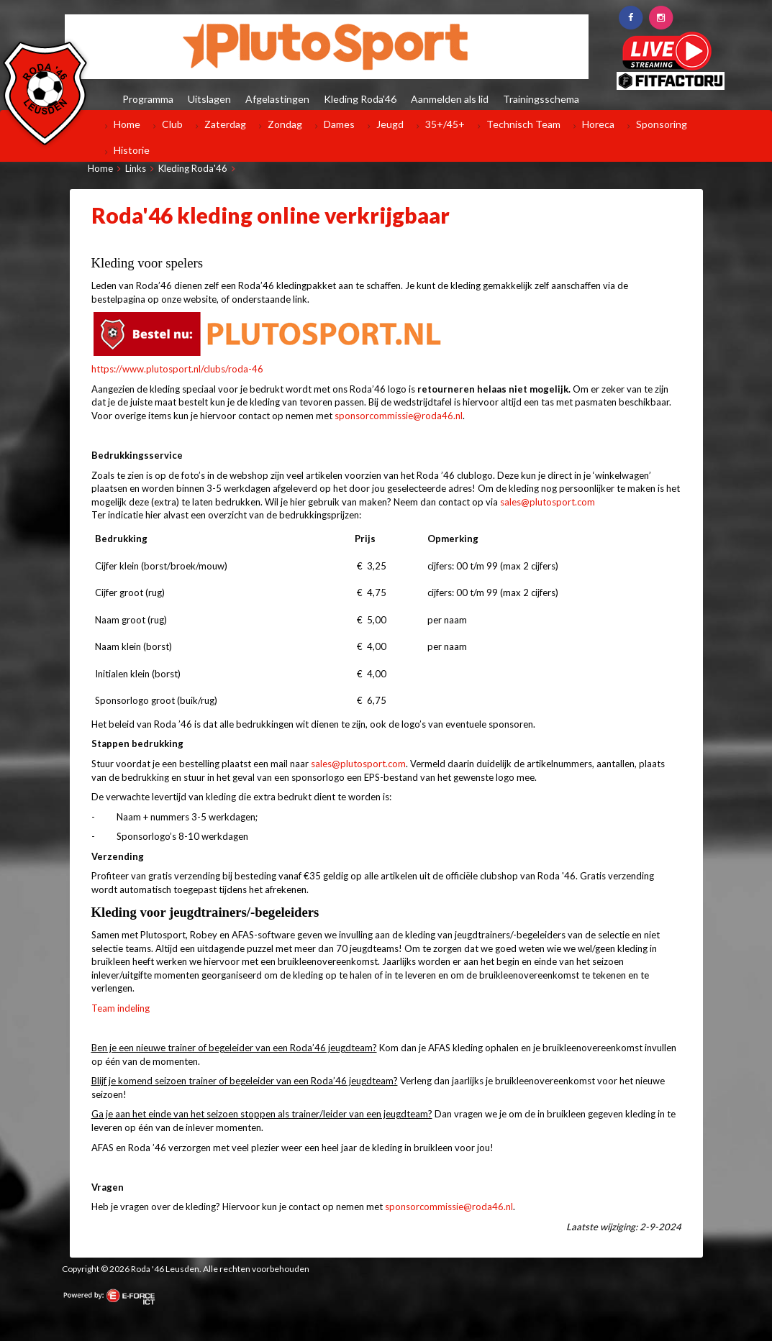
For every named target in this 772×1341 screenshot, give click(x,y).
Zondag (285, 124)
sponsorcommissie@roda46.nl (399, 415)
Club (172, 124)
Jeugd (390, 124)
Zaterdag (225, 124)
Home (127, 124)
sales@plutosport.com (547, 502)
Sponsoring (661, 124)
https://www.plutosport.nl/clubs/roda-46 (177, 369)
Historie (132, 150)
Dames (339, 124)
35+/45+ (445, 124)
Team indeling (120, 1008)
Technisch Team (523, 124)
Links (135, 168)
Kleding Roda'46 (192, 168)
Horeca (598, 124)
